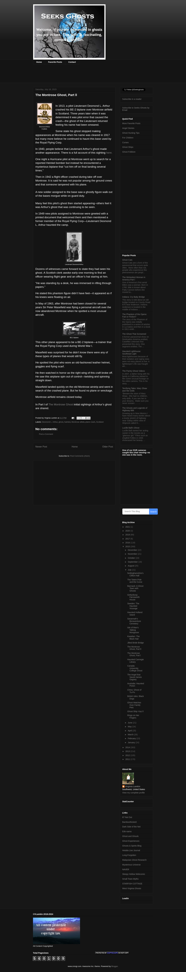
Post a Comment (46, 434)
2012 (127, 755)
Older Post (107, 446)
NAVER (125, 869)
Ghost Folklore (128, 152)
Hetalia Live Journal (131, 850)
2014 (127, 747)
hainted (67, 422)
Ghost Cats (127, 260)
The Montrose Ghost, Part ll (134, 648)
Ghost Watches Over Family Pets (134, 705)
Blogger (114, 966)
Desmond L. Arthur (50, 422)
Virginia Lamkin (132, 786)
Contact (72, 62)
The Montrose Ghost (60, 404)
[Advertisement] (86, 75)
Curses (125, 142)
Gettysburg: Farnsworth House (133, 597)
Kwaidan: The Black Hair (133, 637)
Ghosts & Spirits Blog (131, 846)
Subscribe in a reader (132, 99)
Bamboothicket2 (129, 822)
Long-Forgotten (129, 855)
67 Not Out (127, 817)
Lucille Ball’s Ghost (130, 428)
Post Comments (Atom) (80, 456)
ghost (61, 422)
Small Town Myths (130, 879)
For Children (127, 138)
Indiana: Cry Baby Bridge (133, 297)
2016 (127, 542)
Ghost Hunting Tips (131, 133)
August (131, 566)
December (133, 550)
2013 (127, 751)
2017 (127, 539)
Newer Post (41, 446)
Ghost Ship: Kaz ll (135, 711)
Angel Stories (128, 128)
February (132, 738)
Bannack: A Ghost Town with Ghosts (135, 588)
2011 (127, 759)
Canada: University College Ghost (134, 668)
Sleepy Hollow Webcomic (133, 874)
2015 (127, 546)
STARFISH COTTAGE (132, 883)
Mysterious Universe (131, 865)
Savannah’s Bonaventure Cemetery (134, 621)
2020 (127, 531)
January (132, 742)
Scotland (99, 422)
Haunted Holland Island (134, 613)
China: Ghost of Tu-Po (134, 691)
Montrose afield (78, 422)
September (133, 562)
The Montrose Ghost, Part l (134, 654)
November (133, 554)
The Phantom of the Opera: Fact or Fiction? (134, 315)
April (130, 730)
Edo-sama (127, 831)
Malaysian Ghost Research (134, 860)
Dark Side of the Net (131, 826)
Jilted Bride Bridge (135, 643)
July (130, 570)
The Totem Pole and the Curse (134, 580)
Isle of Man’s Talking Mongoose (133, 630)
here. (109, 152)
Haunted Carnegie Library (135, 660)
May (130, 726)
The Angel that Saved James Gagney (134, 677)
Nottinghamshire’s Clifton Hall (135, 574)
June (130, 723)
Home (39, 62)
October (132, 558)
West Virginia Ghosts (131, 888)
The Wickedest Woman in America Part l (133, 278)
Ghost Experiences (130, 841)
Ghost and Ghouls (130, 836)
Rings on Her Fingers (133, 716)
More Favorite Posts (131, 123)
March (131, 734)
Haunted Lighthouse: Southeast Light (131, 352)
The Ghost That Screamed (134, 334)
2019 (127, 535)
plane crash (90, 422)
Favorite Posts (55, 62)
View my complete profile (133, 793)
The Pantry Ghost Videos (133, 371)
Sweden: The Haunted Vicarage (133, 606)
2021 (127, 527)
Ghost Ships (127, 147)
